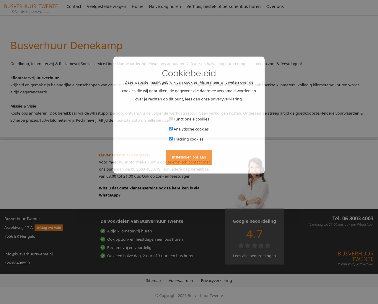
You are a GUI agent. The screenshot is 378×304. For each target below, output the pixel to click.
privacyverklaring (226, 99)
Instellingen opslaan (189, 157)
